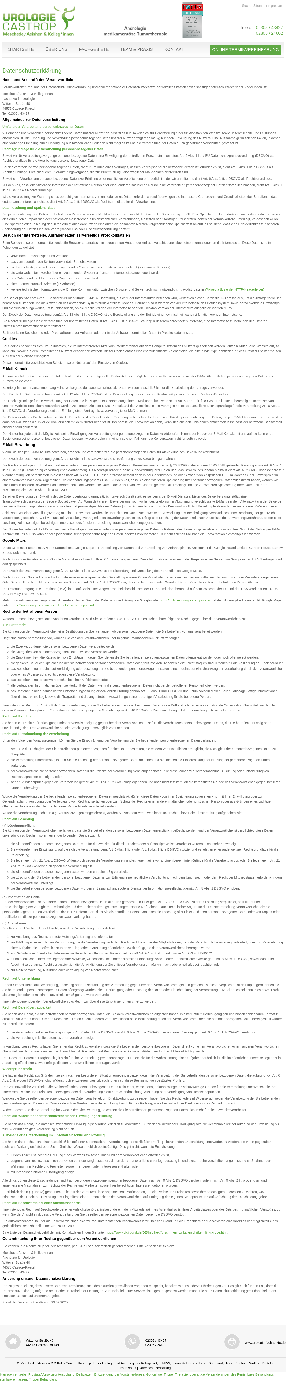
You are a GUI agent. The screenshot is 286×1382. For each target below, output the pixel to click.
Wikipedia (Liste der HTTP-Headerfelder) (234, 289)
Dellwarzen (84, 1374)
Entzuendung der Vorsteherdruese (119, 1374)
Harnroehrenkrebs (13, 1374)
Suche (246, 6)
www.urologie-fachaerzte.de (265, 1342)
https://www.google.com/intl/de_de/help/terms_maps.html (52, 605)
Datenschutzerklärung (155, 1368)
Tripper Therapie (176, 1374)
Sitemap (259, 6)
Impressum (275, 6)
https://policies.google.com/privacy (185, 600)
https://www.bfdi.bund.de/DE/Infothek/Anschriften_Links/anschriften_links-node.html (166, 1232)
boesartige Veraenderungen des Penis (217, 1374)
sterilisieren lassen (13, 1379)
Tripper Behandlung (43, 1379)
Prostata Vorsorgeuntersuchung (51, 1374)
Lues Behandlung (260, 1374)
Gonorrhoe (154, 1374)
